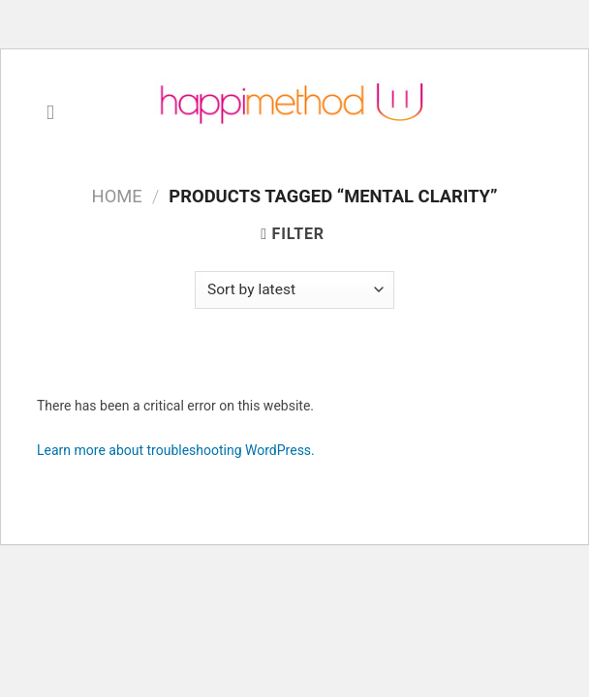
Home (117, 196)
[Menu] (56, 113)
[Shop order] (294, 290)
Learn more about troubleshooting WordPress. (176, 450)
